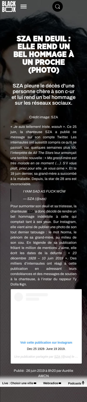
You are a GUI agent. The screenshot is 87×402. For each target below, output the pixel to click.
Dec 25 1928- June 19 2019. (46, 349)
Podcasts (76, 383)
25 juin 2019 (56, 199)
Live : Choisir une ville (17, 383)
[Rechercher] (57, 6)
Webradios (50, 383)
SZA (30, 211)
